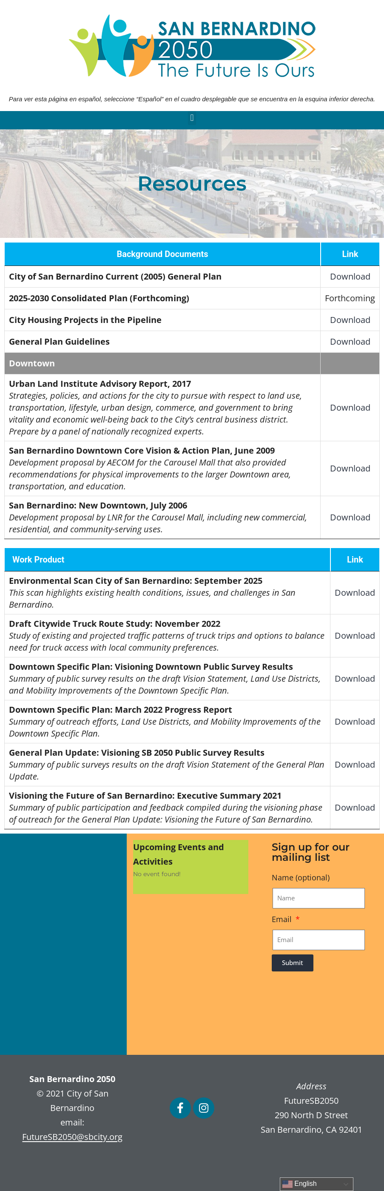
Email (283, 919)
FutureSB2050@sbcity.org (72, 1136)
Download (350, 276)
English (299, 1184)
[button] (192, 118)
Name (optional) (301, 877)
